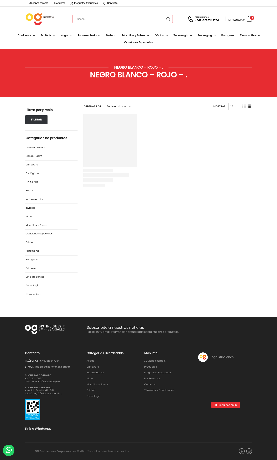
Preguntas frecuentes (84, 3)
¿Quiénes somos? (38, 3)
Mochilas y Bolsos (133, 35)
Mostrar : (220, 106)
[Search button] (168, 19)
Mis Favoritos (152, 378)
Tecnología (181, 35)
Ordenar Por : (93, 106)
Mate (109, 35)
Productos (59, 3)
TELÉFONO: (31, 361)
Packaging (205, 35)
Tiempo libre (248, 35)
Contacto (110, 3)
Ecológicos (48, 35)
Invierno (31, 208)
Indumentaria (87, 35)
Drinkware (24, 35)
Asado (90, 360)
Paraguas (227, 35)
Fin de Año (32, 182)
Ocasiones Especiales (138, 42)
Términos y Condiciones (159, 390)
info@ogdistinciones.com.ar (52, 367)
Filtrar (36, 119)
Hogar (65, 35)
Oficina (159, 35)
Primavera (32, 268)
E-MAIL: (29, 367)
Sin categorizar (35, 277)
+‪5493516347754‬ (49, 361)
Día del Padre (34, 156)
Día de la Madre (35, 147)
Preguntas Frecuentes (157, 372)
